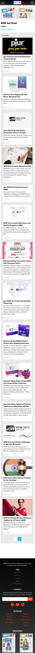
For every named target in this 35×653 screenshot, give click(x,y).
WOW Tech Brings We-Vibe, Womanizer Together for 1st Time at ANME (17, 519)
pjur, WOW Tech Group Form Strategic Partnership (17, 302)
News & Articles (7, 29)
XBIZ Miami (26, 617)
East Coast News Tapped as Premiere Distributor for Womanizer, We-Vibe (17, 405)
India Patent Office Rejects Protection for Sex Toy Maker (17, 479)
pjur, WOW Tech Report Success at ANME (15, 188)
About (17, 581)
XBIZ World (9, 620)
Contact (17, 578)
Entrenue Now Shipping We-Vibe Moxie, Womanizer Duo (15, 95)
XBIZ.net (9, 617)
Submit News (17, 572)
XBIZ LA (26, 614)
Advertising (17, 575)
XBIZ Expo (26, 622)
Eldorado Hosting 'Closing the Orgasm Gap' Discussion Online (17, 262)
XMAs (25, 625)
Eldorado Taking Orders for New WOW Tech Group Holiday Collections (17, 382)
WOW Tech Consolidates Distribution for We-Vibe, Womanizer (16, 443)
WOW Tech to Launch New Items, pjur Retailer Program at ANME (17, 224)
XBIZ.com (9, 614)
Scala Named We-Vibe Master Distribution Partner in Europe (14, 131)
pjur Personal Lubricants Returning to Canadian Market (17, 57)
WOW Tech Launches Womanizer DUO (17, 166)
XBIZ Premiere (9, 622)
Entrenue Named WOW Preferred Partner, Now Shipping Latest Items (16, 342)
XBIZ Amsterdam (26, 620)
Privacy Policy (17, 584)
